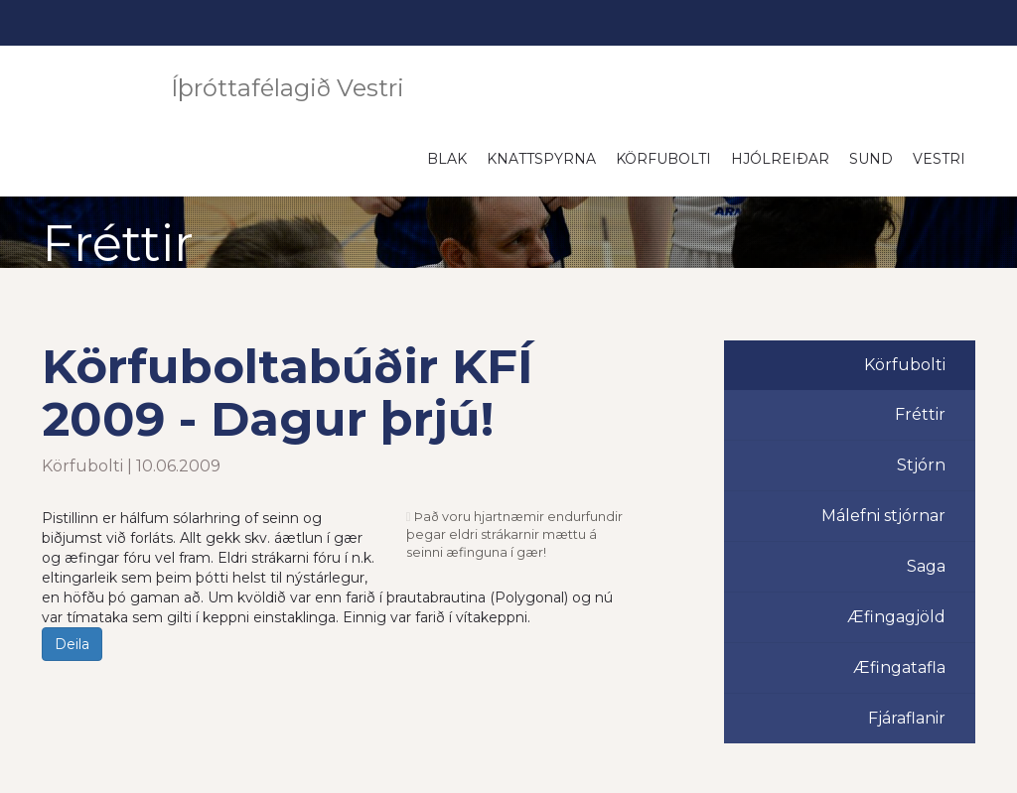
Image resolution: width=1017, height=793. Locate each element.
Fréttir (920, 414)
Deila (72, 644)
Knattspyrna (541, 159)
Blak (447, 159)
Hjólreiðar (780, 159)
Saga (926, 566)
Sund (871, 159)
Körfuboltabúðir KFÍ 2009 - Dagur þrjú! (287, 392)
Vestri (939, 159)
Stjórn (921, 465)
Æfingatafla (899, 667)
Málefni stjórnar (883, 515)
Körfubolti (663, 159)
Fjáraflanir (906, 718)
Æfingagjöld (896, 616)
